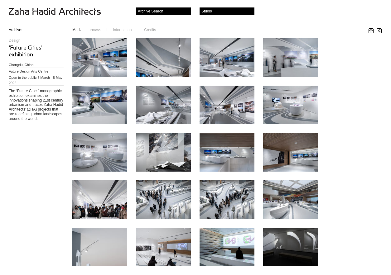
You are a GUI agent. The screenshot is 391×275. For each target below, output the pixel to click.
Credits (150, 30)
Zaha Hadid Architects (60, 11)
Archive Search (150, 11)
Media (78, 30)
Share (379, 31)
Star (371, 31)
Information (122, 30)
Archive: (15, 30)
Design (14, 40)
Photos (95, 30)
